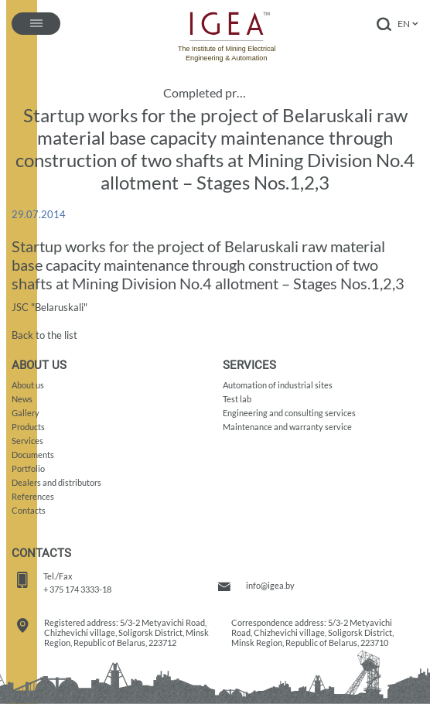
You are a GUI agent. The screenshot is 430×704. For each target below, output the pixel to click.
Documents (33, 454)
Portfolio (28, 468)
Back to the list (44, 335)
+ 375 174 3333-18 (77, 589)
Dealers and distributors (56, 482)
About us (28, 385)
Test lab (237, 399)
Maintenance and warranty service (287, 427)
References (33, 496)
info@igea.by (270, 585)
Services (27, 441)
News (22, 399)
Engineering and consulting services (289, 413)
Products (28, 427)
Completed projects (207, 93)
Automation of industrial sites (278, 385)
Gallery (25, 413)
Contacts (29, 510)
